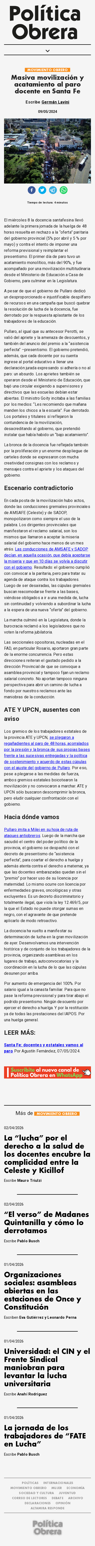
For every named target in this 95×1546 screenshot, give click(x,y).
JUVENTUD (67, 1493)
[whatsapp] (64, 190)
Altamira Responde (48, 1508)
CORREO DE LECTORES (29, 1498)
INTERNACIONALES (58, 1483)
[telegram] (53, 190)
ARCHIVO (75, 1498)
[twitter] (42, 190)
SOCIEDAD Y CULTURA (36, 1493)
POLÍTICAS (30, 1483)
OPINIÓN (62, 1503)
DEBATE (57, 1498)
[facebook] (32, 190)
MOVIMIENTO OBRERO (47, 70)
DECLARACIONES (38, 1503)
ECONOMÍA (76, 1488)
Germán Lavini (55, 102)
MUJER (56, 1488)
